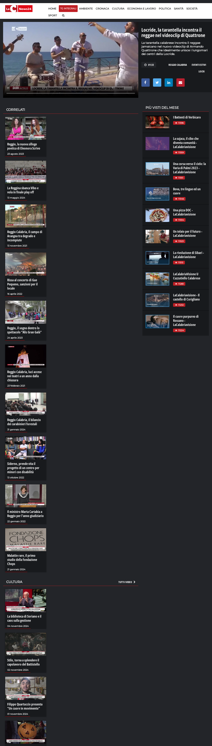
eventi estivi (199, 65)
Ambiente (86, 8)
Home (52, 8)
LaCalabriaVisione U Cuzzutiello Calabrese (186, 276)
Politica (165, 8)
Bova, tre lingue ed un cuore (187, 191)
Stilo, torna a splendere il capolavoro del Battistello (23, 662)
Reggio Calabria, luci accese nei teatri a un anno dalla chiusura (24, 376)
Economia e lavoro (141, 8)
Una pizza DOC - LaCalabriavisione (184, 212)
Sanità (178, 8)
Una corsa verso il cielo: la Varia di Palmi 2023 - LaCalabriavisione (189, 168)
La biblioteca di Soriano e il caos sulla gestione (24, 618)
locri (202, 71)
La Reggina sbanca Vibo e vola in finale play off (23, 190)
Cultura (118, 8)
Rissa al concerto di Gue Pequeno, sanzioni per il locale (22, 284)
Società (192, 8)
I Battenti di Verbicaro (187, 117)
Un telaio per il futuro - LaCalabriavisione (187, 233)
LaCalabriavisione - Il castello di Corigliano (186, 297)
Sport (52, 15)
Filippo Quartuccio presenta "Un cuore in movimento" (24, 706)
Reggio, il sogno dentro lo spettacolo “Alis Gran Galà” (24, 330)
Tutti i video (127, 582)
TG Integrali (68, 8)
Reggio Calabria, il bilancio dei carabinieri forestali (24, 422)
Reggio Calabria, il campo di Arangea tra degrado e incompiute (24, 236)
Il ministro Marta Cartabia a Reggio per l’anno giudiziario (25, 513)
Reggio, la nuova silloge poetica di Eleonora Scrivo (23, 146)
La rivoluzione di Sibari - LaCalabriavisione (188, 254)
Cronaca (102, 8)
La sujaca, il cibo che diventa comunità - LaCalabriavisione (186, 142)
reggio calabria (178, 65)
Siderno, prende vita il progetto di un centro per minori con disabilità (23, 467)
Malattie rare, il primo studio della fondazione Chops (22, 559)
